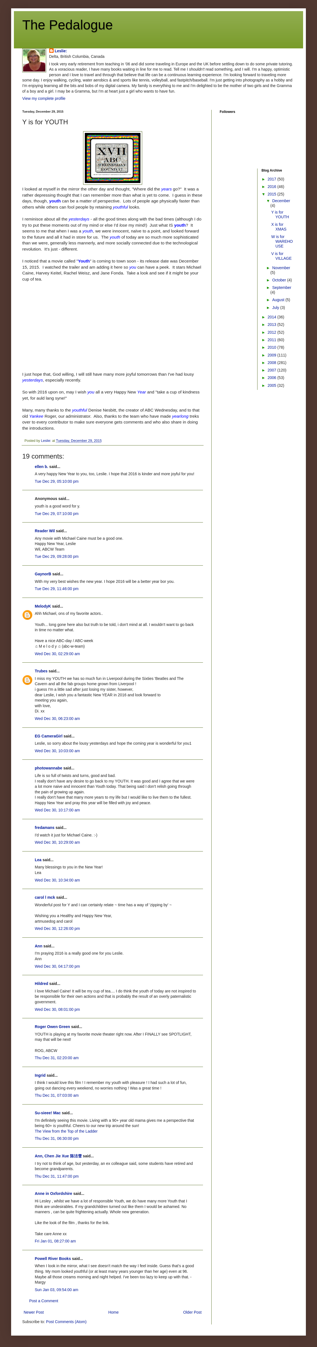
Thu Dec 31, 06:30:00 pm (57, 1138)
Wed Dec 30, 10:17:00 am (57, 810)
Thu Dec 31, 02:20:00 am (57, 1058)
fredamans (45, 827)
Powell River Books (53, 1258)
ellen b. (41, 466)
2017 (272, 179)
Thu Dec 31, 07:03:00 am (57, 1095)
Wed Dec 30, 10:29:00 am (57, 842)
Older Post (192, 1312)
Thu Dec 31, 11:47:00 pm (57, 1176)
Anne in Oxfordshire (53, 1193)
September (281, 287)
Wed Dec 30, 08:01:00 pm (57, 1009)
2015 (272, 194)
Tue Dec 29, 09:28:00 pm (56, 556)
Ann (38, 946)
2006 (272, 377)
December (281, 201)
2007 (272, 370)
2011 (272, 340)
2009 (272, 355)
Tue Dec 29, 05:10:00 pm (56, 481)
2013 (272, 324)
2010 (272, 347)
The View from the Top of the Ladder (66, 1131)
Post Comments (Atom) (66, 1321)
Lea (38, 860)
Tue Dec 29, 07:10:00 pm (56, 513)
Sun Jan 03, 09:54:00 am (56, 1289)
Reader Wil (45, 531)
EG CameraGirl (49, 736)
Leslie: (61, 51)
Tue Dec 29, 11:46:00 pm (56, 588)
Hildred (41, 983)
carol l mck (45, 897)
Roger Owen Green (52, 1026)
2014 (272, 317)
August (278, 300)
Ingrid (40, 1075)
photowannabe (48, 768)
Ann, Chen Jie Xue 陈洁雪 (58, 1156)
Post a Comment (43, 1301)
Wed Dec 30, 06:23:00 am (57, 718)
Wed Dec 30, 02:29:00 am (57, 654)
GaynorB (43, 574)
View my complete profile (43, 98)
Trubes (41, 671)
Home (113, 1312)
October (279, 280)
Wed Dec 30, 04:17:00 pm (57, 966)
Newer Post (34, 1312)
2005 (272, 385)
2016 (272, 186)
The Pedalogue (67, 25)
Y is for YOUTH (280, 214)
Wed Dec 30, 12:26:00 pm (57, 928)
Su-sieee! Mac (48, 1113)
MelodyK (43, 606)
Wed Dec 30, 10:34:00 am (57, 880)
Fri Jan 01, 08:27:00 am (55, 1241)
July (276, 307)
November (281, 268)
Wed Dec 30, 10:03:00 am (57, 751)
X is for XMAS (278, 226)
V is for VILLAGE (281, 256)
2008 (272, 362)
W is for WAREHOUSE (282, 241)
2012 (272, 332)
